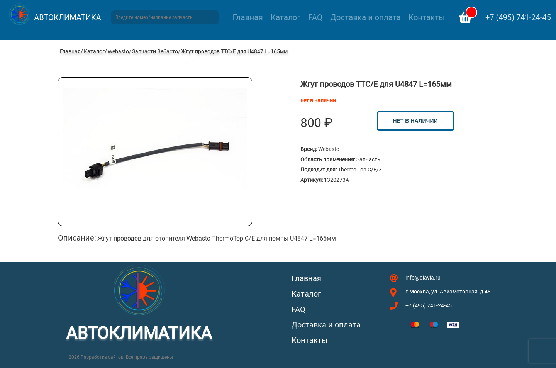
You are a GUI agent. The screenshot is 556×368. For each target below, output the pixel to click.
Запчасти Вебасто (155, 51)
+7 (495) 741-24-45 (518, 17)
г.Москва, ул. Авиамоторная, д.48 (448, 291)
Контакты (427, 17)
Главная (248, 17)
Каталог (285, 17)
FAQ (315, 17)
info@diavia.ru (423, 278)
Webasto (118, 51)
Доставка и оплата (365, 17)
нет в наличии (415, 121)
